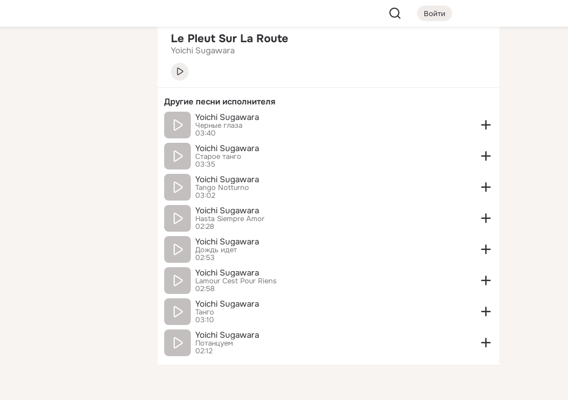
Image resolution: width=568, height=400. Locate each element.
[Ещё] (75, 314)
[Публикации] (26, 102)
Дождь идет (216, 250)
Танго (204, 312)
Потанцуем (214, 343)
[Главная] (26, 53)
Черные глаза (218, 125)
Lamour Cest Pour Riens (236, 281)
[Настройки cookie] (75, 385)
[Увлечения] (75, 53)
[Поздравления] (75, 151)
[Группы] (124, 53)
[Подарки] (26, 151)
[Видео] (124, 102)
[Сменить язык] (75, 338)
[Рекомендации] (75, 200)
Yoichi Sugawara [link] (203, 50)
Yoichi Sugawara (227, 117)
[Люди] (75, 102)
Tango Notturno (222, 188)
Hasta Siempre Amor (230, 219)
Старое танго (218, 157)
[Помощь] (26, 200)
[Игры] (124, 151)
